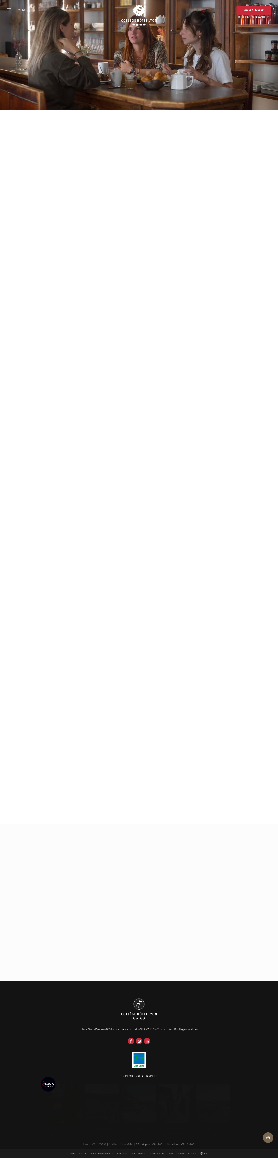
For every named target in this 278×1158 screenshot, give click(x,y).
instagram (139, 1041)
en (206, 1153)
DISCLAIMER (138, 1153)
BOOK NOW (254, 10)
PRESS (82, 1153)
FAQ (72, 1153)
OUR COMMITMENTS (101, 1153)
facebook (131, 1041)
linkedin (147, 1041)
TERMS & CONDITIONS (161, 1153)
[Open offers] (268, 1137)
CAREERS (122, 1153)
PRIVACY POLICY (187, 1153)
